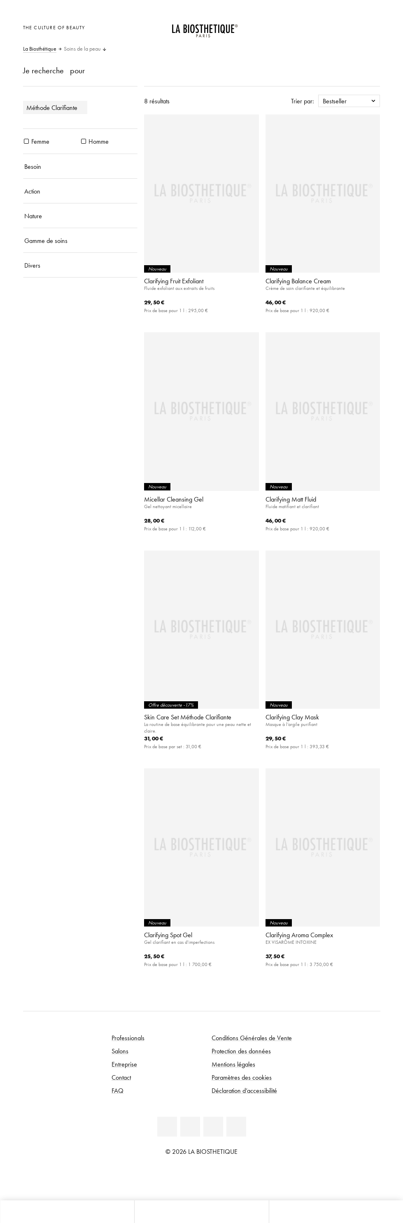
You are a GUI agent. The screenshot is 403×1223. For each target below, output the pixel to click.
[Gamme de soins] (80, 240)
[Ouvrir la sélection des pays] (331, 26)
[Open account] (351, 26)
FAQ (117, 1090)
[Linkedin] (167, 1127)
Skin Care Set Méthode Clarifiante (187, 717)
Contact (121, 1077)
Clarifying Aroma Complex (299, 935)
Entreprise (124, 1064)
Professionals (128, 1038)
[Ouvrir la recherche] (336, 1211)
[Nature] (80, 215)
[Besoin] (80, 166)
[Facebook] (190, 1127)
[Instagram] (213, 1127)
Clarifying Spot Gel (168, 935)
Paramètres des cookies (242, 1077)
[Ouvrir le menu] (201, 1211)
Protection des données (241, 1051)
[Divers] (80, 265)
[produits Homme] (83, 141)
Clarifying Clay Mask (292, 717)
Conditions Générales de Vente (252, 1038)
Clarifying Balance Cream (298, 281)
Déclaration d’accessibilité (244, 1090)
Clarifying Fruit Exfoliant (173, 281)
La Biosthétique (39, 49)
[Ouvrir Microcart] (371, 26)
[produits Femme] (26, 141)
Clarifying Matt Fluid (291, 499)
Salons (120, 1051)
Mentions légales (233, 1064)
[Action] (80, 191)
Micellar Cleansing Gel (173, 499)
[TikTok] (236, 1127)
